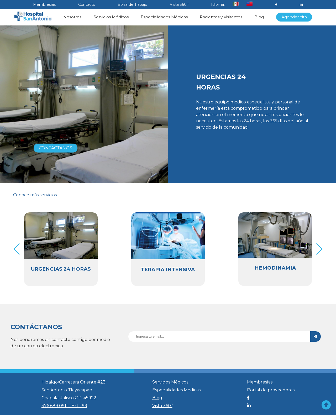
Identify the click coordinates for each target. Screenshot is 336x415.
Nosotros (72, 16)
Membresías (44, 4)
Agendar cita (294, 16)
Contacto (86, 4)
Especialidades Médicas (164, 16)
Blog (259, 16)
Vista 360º (162, 405)
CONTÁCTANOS (55, 147)
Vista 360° (179, 4)
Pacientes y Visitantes (221, 16)
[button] (319, 249)
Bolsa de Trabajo (132, 4)
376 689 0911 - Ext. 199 (64, 405)
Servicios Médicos (111, 16)
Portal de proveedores (271, 389)
